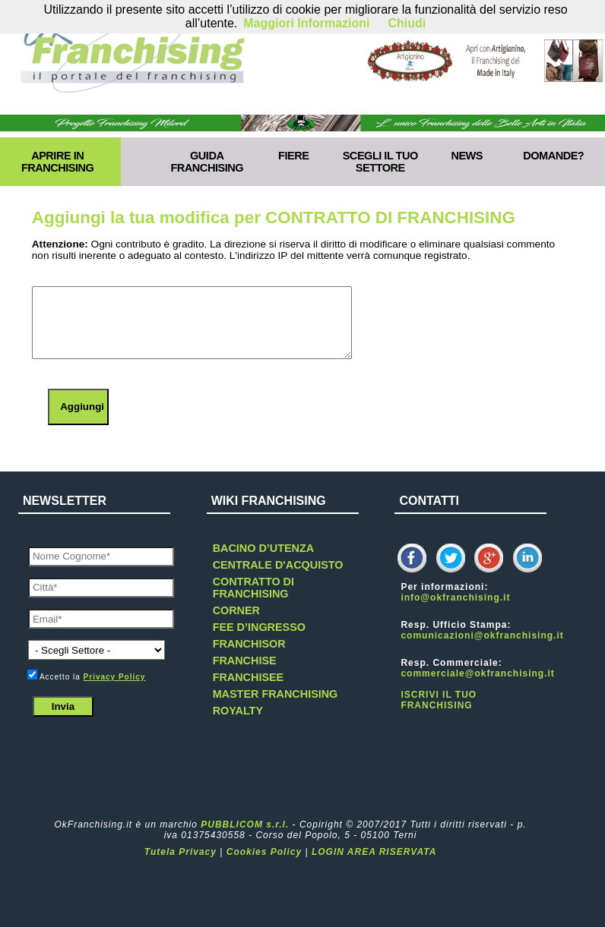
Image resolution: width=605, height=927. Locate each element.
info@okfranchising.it (455, 597)
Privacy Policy (115, 677)
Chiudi (407, 23)
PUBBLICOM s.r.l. (245, 824)
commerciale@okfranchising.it (477, 673)
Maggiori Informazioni (306, 23)
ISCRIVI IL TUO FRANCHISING (439, 700)
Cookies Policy (264, 852)
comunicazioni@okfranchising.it (482, 635)
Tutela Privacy (180, 852)
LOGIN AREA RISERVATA (374, 852)
